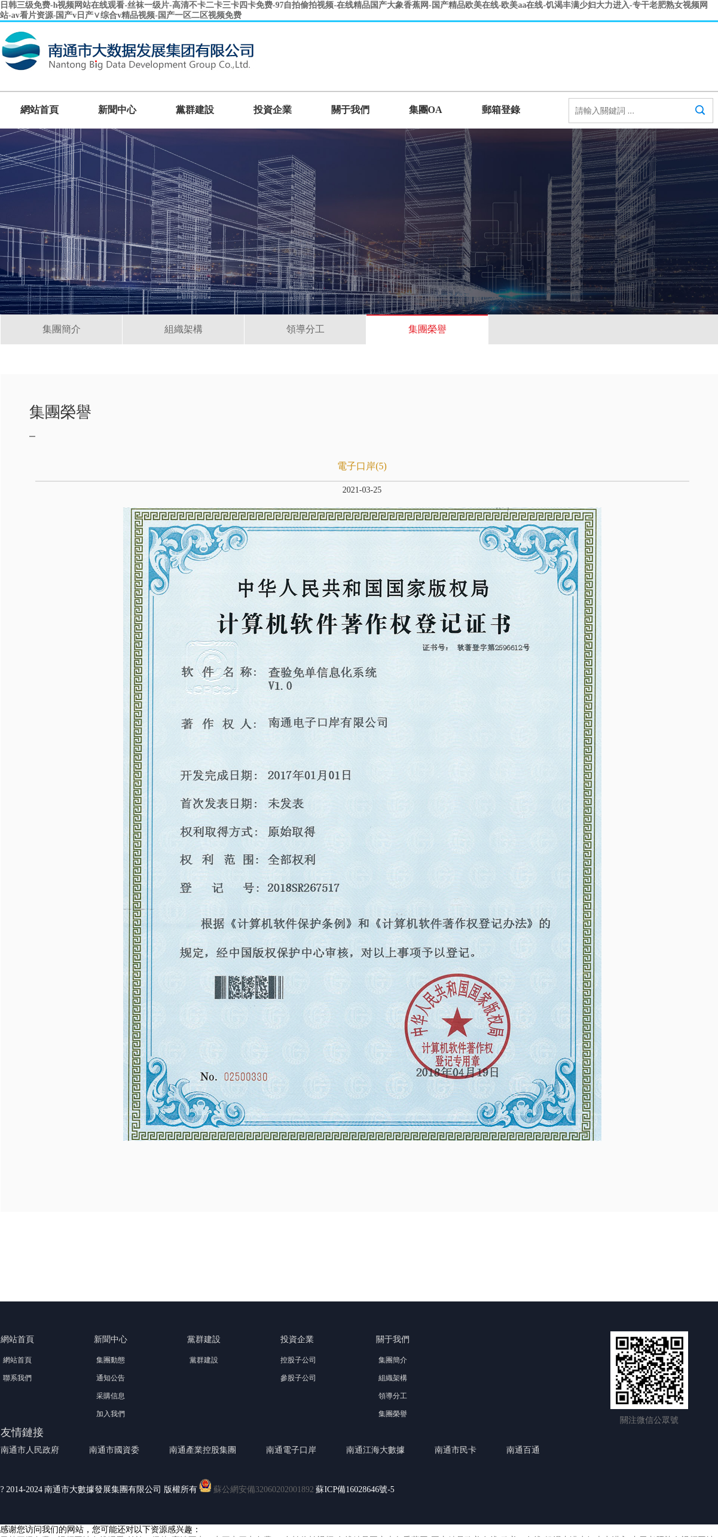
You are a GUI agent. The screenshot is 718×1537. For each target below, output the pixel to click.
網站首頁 (39, 110)
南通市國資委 (114, 1450)
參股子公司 (298, 1378)
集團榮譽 (427, 329)
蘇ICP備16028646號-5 (355, 1489)
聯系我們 (17, 1378)
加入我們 (110, 1414)
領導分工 (305, 329)
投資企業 (272, 110)
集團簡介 (61, 329)
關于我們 (350, 110)
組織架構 (183, 329)
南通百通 (523, 1450)
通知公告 (110, 1378)
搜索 (700, 121)
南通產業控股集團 (202, 1450)
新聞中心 (117, 110)
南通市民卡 (455, 1450)
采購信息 (110, 1396)
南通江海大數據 (375, 1450)
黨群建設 (195, 110)
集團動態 (110, 1360)
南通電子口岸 (291, 1450)
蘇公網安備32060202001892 (263, 1489)
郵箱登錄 (501, 110)
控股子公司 (298, 1360)
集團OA (425, 110)
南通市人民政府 (30, 1450)
